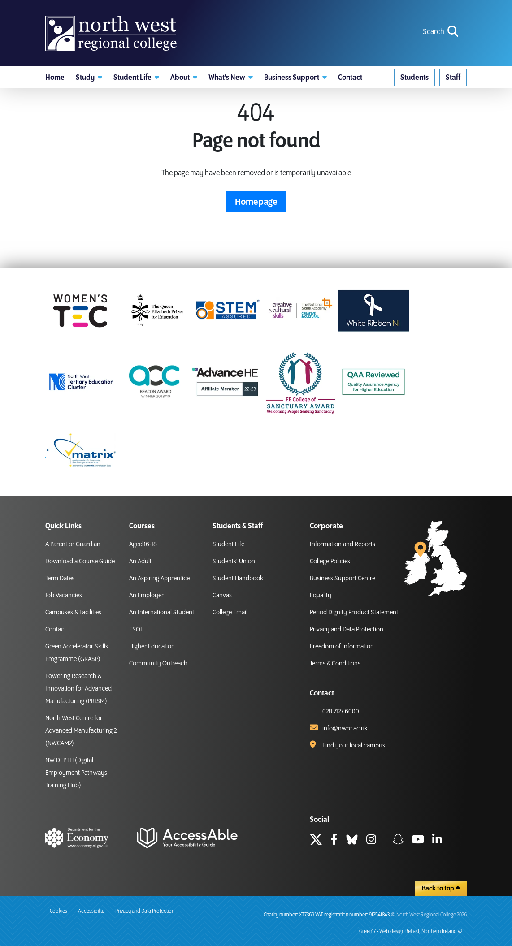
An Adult (140, 561)
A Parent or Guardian (72, 544)
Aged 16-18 (143, 544)
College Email (230, 612)
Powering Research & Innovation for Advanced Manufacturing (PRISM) (78, 689)
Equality (320, 595)
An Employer (146, 595)
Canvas (222, 595)
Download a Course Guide (80, 561)
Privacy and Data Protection (346, 629)
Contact (55, 629)
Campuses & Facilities (73, 612)
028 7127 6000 (340, 711)
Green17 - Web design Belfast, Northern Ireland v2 (410, 931)
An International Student (161, 612)
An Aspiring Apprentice (159, 578)
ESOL (136, 629)
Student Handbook (238, 578)
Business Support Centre (342, 578)
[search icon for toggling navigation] (441, 33)
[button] (89, 78)
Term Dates (59, 578)
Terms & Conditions (335, 663)
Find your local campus (353, 745)
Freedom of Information (342, 646)
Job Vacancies (63, 595)
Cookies (58, 911)
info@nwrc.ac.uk (345, 728)
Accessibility (91, 911)
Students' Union (234, 561)
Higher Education (152, 646)
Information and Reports (342, 544)
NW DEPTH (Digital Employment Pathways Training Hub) (76, 773)
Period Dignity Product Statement (354, 612)
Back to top (441, 888)
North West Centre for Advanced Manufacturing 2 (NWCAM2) (81, 731)
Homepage (256, 203)
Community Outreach (158, 663)
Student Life (228, 544)
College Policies (330, 561)
